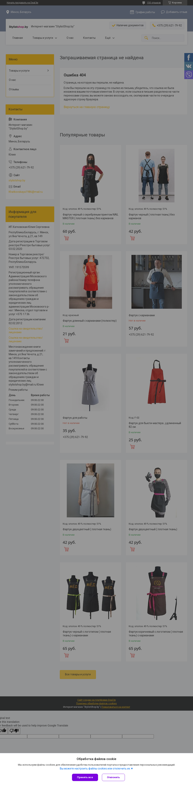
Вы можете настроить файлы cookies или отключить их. (95, 768)
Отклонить (113, 777)
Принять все (85, 777)
